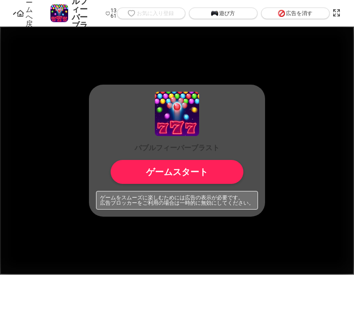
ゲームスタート (177, 172)
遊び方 (223, 13)
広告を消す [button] (295, 13)
